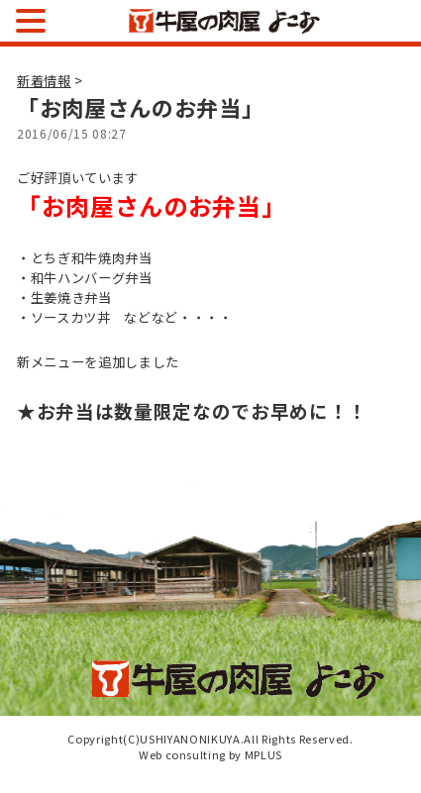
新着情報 (44, 80)
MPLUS (263, 754)
